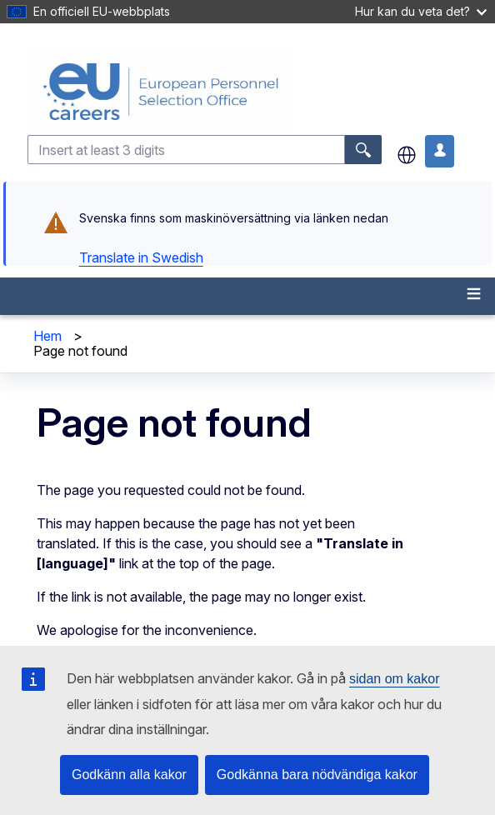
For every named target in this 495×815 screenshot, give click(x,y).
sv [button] (407, 155)
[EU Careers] (260, 91)
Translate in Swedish (141, 257)
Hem (47, 335)
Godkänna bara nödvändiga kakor (317, 775)
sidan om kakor (394, 679)
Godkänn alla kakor (129, 775)
